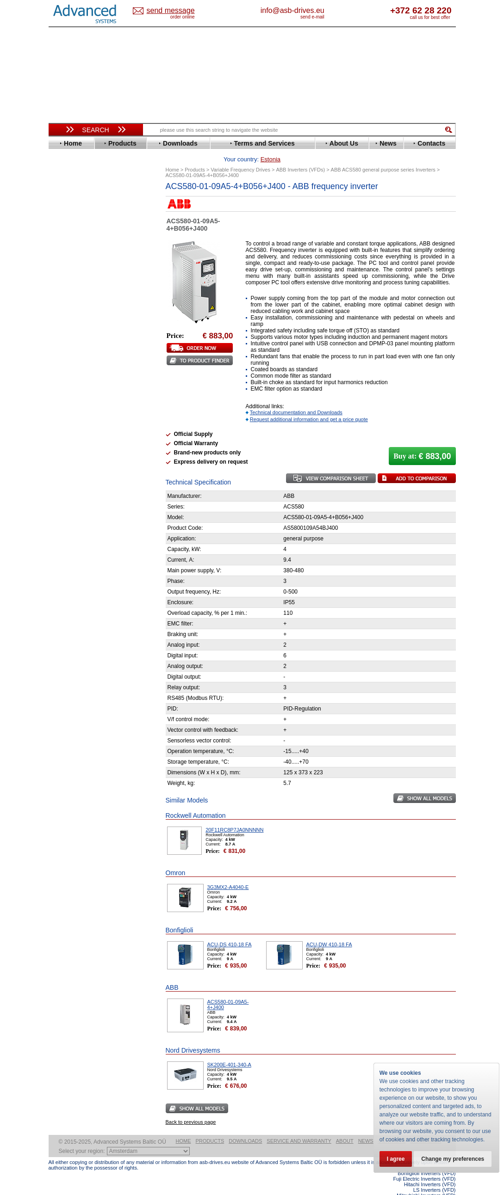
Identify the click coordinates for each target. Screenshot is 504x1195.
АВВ (63, 462)
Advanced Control (83, 215)
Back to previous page (191, 1107)
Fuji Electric (74, 291)
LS (61, 347)
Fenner (67, 285)
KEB (63, 333)
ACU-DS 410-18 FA (229, 930)
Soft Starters (71, 455)
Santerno (70, 389)
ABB (63, 208)
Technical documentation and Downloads (296, 398)
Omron (67, 368)
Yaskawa (69, 444)
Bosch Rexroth (78, 236)
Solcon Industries (82, 504)
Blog (60, 594)
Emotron (69, 271)
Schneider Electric (83, 395)
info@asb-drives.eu (331, 10)
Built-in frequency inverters (84, 686)
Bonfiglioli (72, 229)
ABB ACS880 (440, 1192)
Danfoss (69, 243)
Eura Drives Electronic (89, 278)
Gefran (66, 298)
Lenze (65, 340)
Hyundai (69, 312)
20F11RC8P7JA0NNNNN (234, 815)
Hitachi (67, 305)
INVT (64, 326)
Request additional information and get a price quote (309, 405)
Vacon (66, 423)
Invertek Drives (78, 319)
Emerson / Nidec (80, 264)
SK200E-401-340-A (229, 1050)
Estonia (178, 10)
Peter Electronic (80, 490)
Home (183, 1126)
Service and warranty (299, 1126)
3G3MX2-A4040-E (228, 873)
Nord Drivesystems (84, 361)
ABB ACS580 (440, 1186)
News (365, 1126)
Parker (66, 375)
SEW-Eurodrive (78, 402)
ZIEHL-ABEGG (78, 437)
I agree (396, 1159)
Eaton (65, 257)
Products (210, 1126)
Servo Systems (74, 515)
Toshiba (68, 416)
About (345, 1126)
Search (95, 130)
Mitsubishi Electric (83, 354)
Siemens (69, 409)
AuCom (67, 469)
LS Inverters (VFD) (434, 1175)
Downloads (245, 1126)
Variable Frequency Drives (90, 201)
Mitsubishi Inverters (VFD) (426, 1181)
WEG (64, 430)
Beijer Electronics (82, 222)
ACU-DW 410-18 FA (329, 930)
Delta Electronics (81, 250)
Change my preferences (452, 1159)
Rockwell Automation (87, 382)
